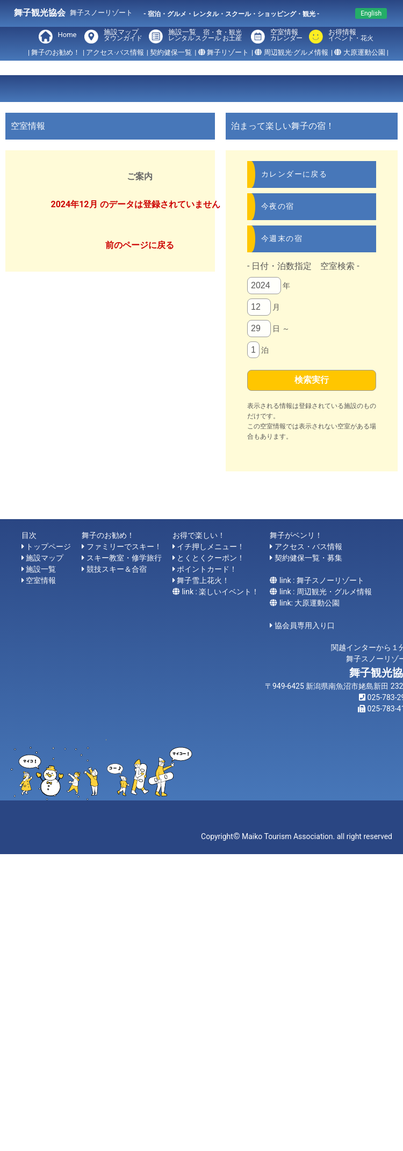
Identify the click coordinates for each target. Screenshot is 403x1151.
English (371, 13)
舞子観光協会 (40, 13)
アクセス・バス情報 (308, 546)
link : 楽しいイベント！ (220, 591)
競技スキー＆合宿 (117, 569)
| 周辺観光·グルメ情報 (289, 52)
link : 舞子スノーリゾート (321, 580)
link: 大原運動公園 (309, 603)
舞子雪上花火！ (203, 580)
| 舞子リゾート (222, 52)
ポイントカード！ (207, 569)
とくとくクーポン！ (210, 557)
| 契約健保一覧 (169, 52)
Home (67, 35)
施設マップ (123, 35)
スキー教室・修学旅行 (124, 557)
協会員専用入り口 (305, 625)
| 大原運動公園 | (359, 52)
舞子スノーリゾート (101, 13)
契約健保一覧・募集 (308, 557)
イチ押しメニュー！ (210, 546)
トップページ (48, 546)
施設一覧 (206, 35)
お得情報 (348, 35)
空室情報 (286, 35)
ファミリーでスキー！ (124, 546)
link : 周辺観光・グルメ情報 (325, 591)
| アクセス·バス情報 (113, 52)
